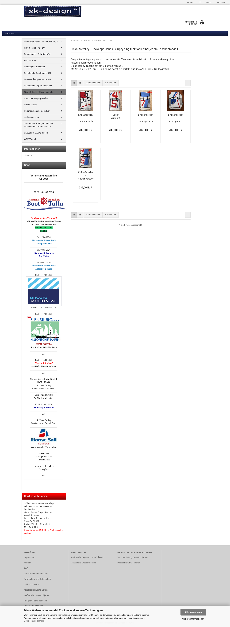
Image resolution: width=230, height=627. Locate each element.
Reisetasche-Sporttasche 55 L (37, 73)
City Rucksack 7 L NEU (34, 48)
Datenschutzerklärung (34, 621)
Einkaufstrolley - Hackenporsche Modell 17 (85, 118)
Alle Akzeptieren (193, 612)
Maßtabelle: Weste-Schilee (36, 590)
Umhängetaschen (32, 117)
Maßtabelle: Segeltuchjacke (36, 595)
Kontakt (27, 563)
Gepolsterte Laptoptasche (36, 98)
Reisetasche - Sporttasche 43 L (38, 85)
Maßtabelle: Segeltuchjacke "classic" (87, 557)
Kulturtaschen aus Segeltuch (37, 111)
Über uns (10, 33)
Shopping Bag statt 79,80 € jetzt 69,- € (41, 41)
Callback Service (31, 584)
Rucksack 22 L (31, 60)
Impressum (29, 557)
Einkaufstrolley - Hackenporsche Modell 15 (85, 175)
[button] (199, 2)
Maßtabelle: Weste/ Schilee (83, 563)
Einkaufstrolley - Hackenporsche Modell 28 (145, 118)
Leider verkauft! (115, 116)
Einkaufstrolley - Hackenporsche (39, 92)
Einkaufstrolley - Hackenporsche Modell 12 (175, 118)
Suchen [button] (190, 2)
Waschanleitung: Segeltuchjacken (132, 557)
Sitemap (28, 155)
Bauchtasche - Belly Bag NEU (37, 54)
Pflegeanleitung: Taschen (35, 601)
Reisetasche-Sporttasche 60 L (37, 79)
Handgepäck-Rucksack (34, 66)
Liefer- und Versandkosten (36, 573)
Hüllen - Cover (30, 104)
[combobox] (93, 83)
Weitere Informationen (193, 619)
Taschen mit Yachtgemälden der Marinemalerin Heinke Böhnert (38, 125)
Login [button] (208, 2)
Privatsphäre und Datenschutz (37, 579)
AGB (26, 568)
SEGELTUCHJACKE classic (36, 133)
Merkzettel (220, 2)
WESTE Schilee (31, 139)
